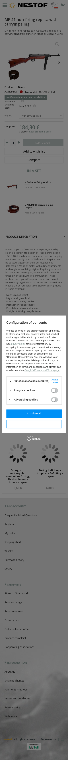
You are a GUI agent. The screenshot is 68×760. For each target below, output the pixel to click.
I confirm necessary (34, 424)
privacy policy (18, 344)
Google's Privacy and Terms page (42, 370)
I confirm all (34, 413)
